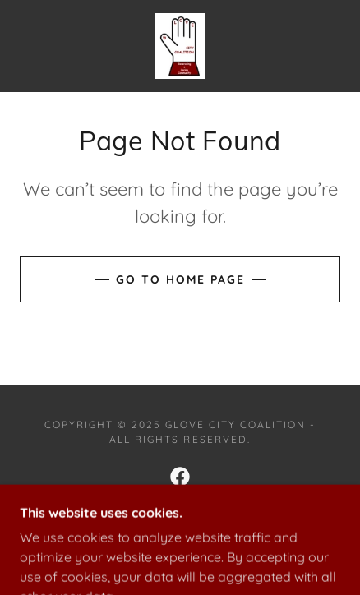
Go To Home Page (180, 279)
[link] (180, 46)
